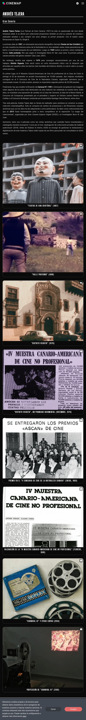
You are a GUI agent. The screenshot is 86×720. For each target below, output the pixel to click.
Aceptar (73, 709)
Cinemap (11, 3)
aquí (24, 716)
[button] (82, 3)
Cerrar (53, 709)
